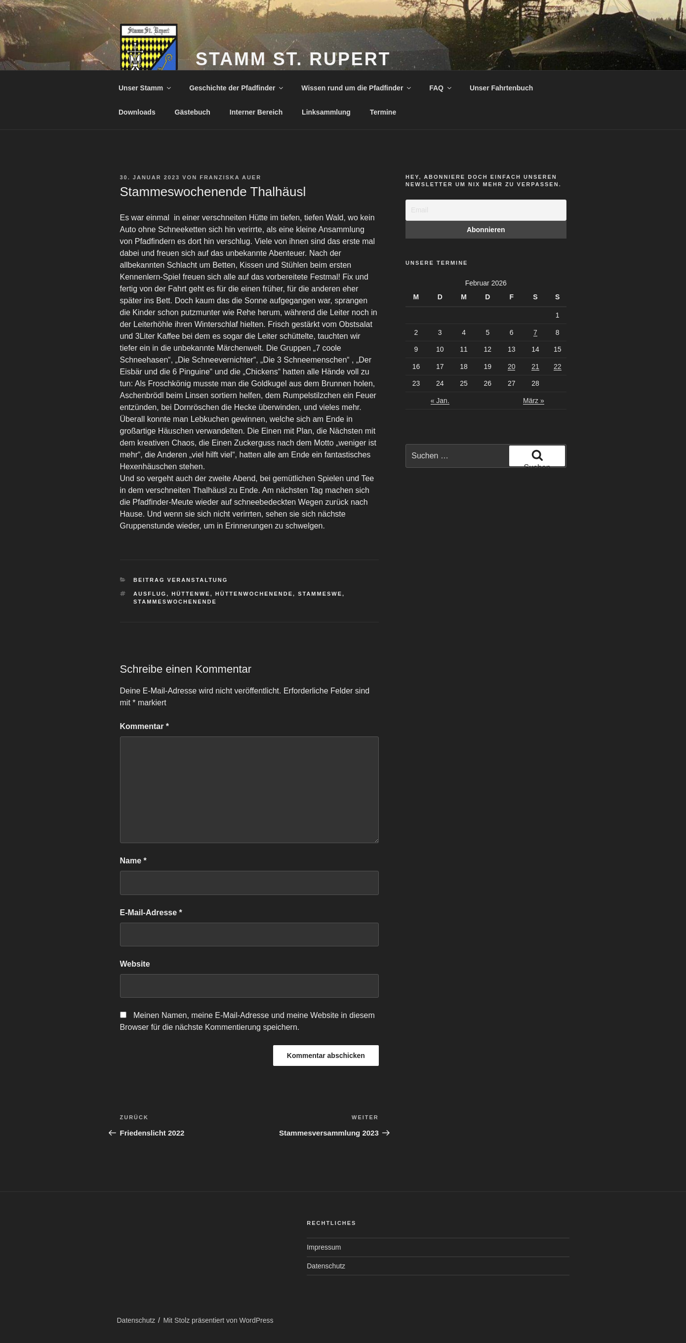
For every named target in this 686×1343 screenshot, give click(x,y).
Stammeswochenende (175, 602)
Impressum (324, 1247)
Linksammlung (326, 112)
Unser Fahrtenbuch (501, 88)
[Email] (485, 210)
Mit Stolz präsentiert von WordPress (218, 1320)
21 (535, 366)
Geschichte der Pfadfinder (236, 88)
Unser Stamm (145, 88)
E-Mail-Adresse (151, 912)
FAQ (441, 88)
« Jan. (440, 401)
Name (133, 860)
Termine (383, 112)
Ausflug (149, 594)
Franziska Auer (230, 177)
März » (533, 401)
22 (558, 366)
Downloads (137, 112)
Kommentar (144, 726)
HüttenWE (190, 594)
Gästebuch (192, 112)
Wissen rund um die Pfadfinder (356, 88)
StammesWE (320, 594)
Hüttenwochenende (254, 594)
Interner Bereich (256, 112)
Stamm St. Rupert (293, 59)
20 (512, 366)
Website (135, 964)
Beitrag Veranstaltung (180, 580)
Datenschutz (326, 1266)
